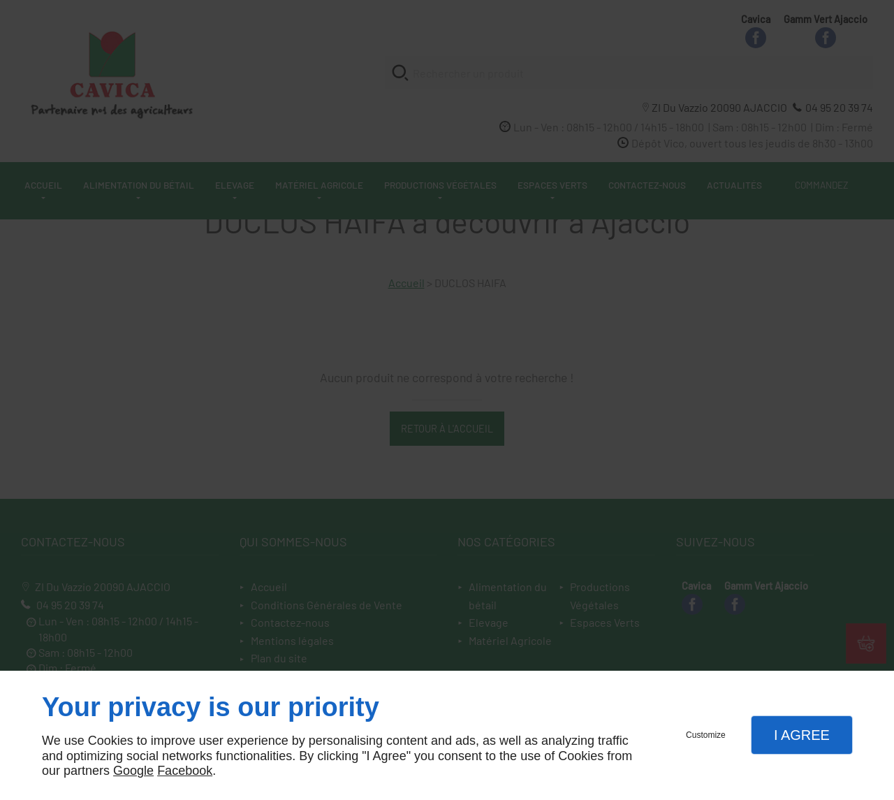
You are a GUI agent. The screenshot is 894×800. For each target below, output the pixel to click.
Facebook (184, 771)
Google (133, 771)
